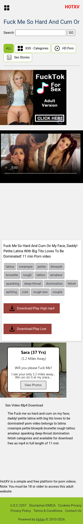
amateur (56, 275)
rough (27, 275)
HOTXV (72, 6)
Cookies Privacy (70, 505)
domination (54, 284)
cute (25, 292)
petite (41, 267)
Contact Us (73, 511)
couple (57, 292)
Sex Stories (18, 57)
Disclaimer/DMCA (42, 505)
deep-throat (32, 284)
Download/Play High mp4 (32, 308)
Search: (9, 33)
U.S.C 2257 (18, 505)
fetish (72, 284)
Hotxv (40, 519)
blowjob (56, 267)
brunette (12, 275)
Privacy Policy (20, 511)
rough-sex (40, 292)
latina (10, 267)
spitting (11, 292)
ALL (8, 48)
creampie (26, 267)
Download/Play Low (27, 329)
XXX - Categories (32, 48)
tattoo (41, 275)
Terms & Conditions (47, 511)
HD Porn (64, 48)
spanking (12, 284)
